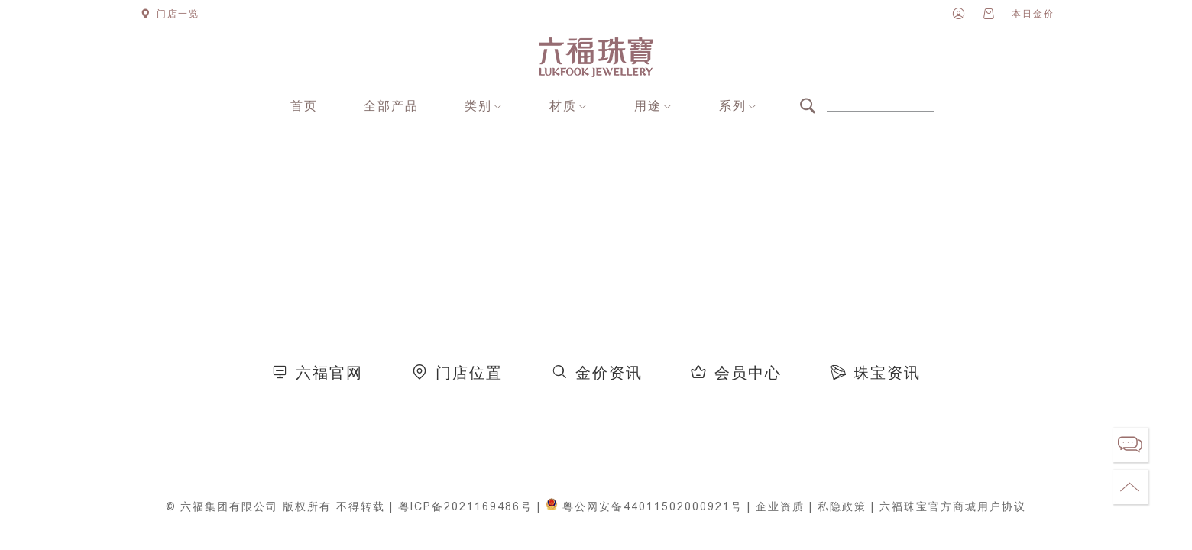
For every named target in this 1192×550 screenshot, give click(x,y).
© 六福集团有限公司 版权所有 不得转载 (276, 507)
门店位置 (469, 373)
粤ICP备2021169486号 (465, 507)
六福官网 (329, 373)
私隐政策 (842, 507)
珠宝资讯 (887, 373)
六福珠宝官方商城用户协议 (952, 507)
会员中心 (748, 373)
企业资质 (780, 507)
